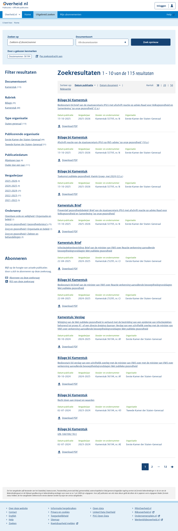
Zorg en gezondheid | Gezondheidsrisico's (26, 224)
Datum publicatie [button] (84, 85)
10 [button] (158, 85)
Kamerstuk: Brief (69, 205)
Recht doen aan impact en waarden (76, 400)
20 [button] (164, 85)
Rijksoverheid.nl (143, 512)
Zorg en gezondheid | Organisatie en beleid (27, 228)
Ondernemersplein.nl (146, 515)
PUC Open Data (101, 515)
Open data (98, 508)
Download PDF (70, 126)
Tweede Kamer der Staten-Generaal (23, 144)
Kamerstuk (10, 87)
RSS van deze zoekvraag (21, 281)
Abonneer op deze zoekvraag (24, 277)
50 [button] (171, 85)
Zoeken (13, 523)
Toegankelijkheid (59, 515)
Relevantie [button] (65, 89)
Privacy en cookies (60, 512)
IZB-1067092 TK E (67, 434)
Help (11, 519)
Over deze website (18, 508)
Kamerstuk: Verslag (71, 317)
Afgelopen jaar (12, 160)
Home (27, 14)
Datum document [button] (109, 85)
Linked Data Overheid (104, 512)
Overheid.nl (11, 15)
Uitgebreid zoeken (45, 14)
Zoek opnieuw (150, 42)
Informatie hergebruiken (63, 508)
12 (165, 466)
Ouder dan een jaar (15, 165)
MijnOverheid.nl (143, 508)
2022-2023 (11, 195)
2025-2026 (11, 180)
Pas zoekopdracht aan (51, 56)
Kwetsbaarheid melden (63, 523)
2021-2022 (11, 200)
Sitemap (55, 519)
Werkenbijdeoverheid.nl (147, 519)
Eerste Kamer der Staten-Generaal (23, 139)
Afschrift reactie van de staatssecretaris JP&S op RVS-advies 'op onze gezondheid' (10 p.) (103, 142)
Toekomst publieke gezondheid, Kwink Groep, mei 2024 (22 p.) (90, 176)
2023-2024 (11, 190)
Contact (13, 512)
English (12, 515)
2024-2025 (11, 185)
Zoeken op (13, 37)
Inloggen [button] (161, 5)
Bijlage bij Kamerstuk (72, 100)
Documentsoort (84, 37)
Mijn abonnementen (70, 14)
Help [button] (169, 14)
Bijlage (8, 102)
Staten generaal (13, 123)
